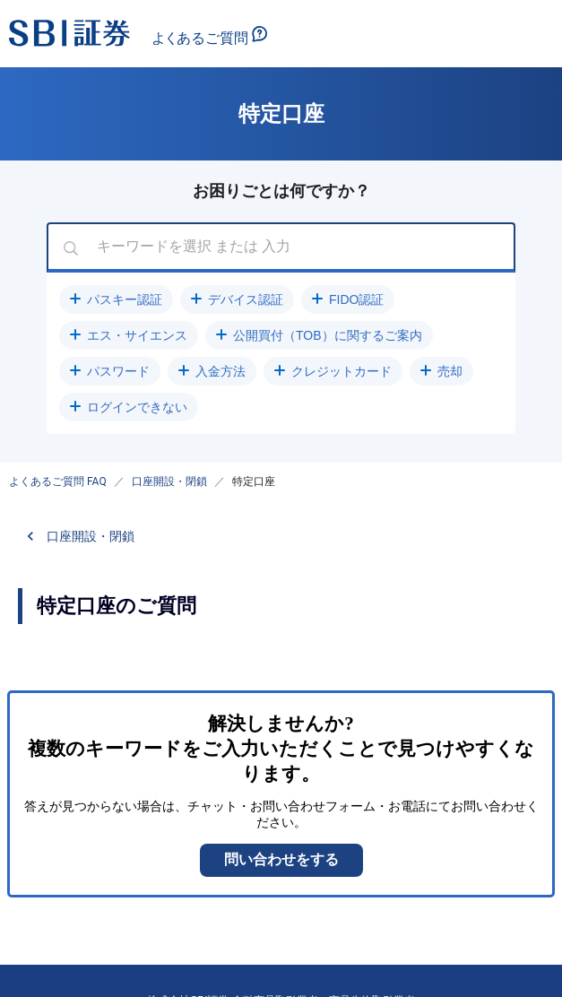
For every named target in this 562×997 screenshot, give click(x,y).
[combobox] (281, 247)
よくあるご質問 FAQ (58, 481)
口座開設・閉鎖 (169, 481)
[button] (116, 299)
